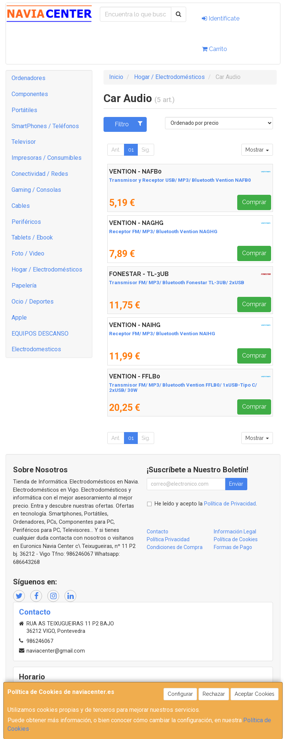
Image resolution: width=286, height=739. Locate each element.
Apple (19, 317)
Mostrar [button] (257, 150)
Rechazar (214, 694)
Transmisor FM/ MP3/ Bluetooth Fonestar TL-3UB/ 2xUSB (176, 282)
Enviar (236, 484)
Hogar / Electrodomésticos (47, 269)
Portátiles (24, 110)
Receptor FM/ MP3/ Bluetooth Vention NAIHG (162, 333)
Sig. (146, 150)
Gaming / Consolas (36, 189)
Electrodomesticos (36, 349)
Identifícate (220, 18)
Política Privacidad (168, 539)
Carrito (214, 49)
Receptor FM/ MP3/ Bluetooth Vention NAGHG (163, 231)
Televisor (24, 141)
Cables (21, 205)
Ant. (115, 150)
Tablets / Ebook (32, 237)
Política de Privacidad (230, 504)
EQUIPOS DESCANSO (40, 333)
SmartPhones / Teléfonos (45, 126)
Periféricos (26, 221)
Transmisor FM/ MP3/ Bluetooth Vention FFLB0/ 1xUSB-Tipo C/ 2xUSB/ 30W (183, 387)
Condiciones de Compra (175, 547)
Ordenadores (28, 78)
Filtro (129, 124)
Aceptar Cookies (254, 694)
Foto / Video (28, 253)
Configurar (180, 694)
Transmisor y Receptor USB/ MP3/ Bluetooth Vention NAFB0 (180, 180)
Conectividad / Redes (40, 173)
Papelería (24, 285)
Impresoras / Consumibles (47, 157)
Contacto (157, 532)
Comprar (254, 202)
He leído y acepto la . (206, 504)
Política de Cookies (236, 539)
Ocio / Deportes (33, 301)
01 (131, 150)
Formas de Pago (233, 547)
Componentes (30, 94)
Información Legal (235, 532)
